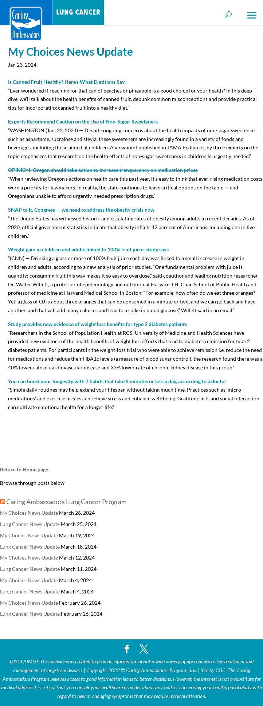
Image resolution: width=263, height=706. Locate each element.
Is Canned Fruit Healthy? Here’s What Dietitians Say (66, 82)
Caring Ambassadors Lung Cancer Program (66, 502)
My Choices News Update (29, 513)
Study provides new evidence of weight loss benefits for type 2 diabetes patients (97, 324)
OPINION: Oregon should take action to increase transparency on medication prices (103, 170)
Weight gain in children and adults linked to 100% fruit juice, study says (88, 249)
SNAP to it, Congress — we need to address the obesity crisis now (81, 210)
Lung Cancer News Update (30, 524)
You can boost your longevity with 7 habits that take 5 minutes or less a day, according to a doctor (117, 381)
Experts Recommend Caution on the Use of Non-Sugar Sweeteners (83, 121)
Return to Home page (24, 469)
